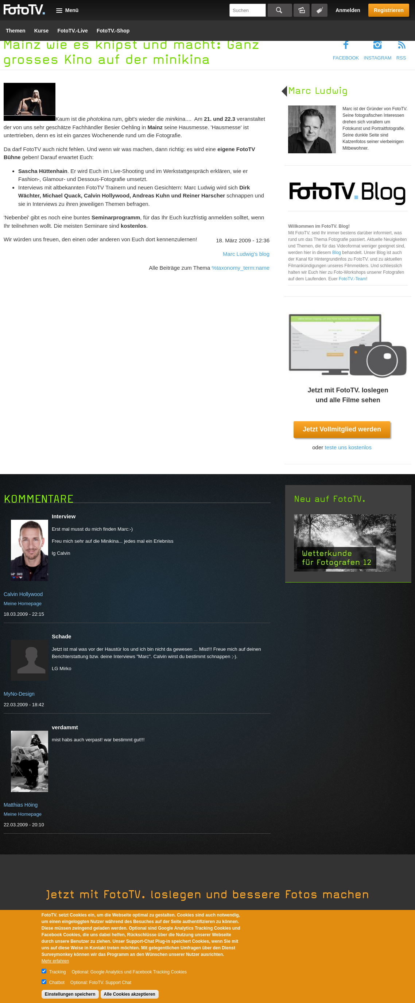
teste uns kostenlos (348, 447)
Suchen (280, 10)
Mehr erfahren (55, 961)
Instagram (377, 58)
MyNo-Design (19, 694)
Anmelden (348, 10)
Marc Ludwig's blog (246, 254)
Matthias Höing (21, 805)
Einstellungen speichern (70, 994)
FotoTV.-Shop (113, 31)
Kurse (41, 31)
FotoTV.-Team (352, 278)
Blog (337, 252)
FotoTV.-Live (72, 31)
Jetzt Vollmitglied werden (342, 429)
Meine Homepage (23, 603)
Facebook (346, 58)
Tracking (57, 972)
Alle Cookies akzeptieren (129, 994)
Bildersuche (302, 10)
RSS (401, 58)
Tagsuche (319, 10)
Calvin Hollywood (23, 594)
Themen (16, 31)
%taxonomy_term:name (240, 268)
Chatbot (57, 982)
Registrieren (389, 10)
